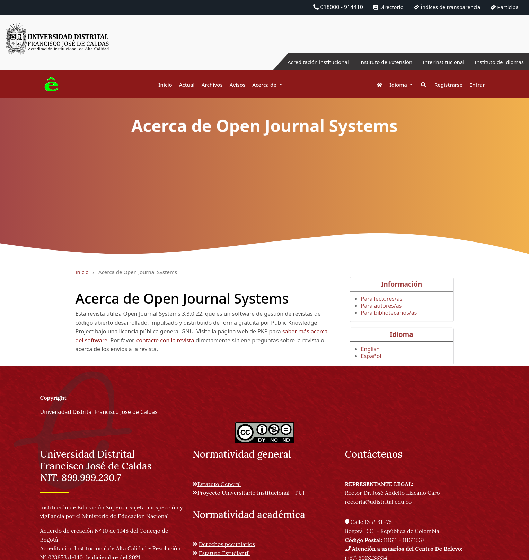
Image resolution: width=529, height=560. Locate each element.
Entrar (477, 84)
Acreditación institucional (305, 62)
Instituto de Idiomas (497, 62)
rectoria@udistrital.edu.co (378, 501)
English (370, 357)
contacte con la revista (165, 340)
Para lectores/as (382, 307)
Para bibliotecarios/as (389, 320)
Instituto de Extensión (377, 62)
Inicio (165, 84)
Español (371, 364)
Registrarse (448, 84)
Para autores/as (381, 313)
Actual (187, 84)
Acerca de (265, 84)
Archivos (212, 84)
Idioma (398, 84)
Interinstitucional (438, 62)
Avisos (238, 84)
